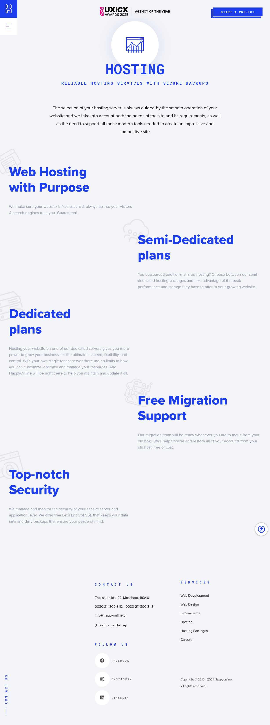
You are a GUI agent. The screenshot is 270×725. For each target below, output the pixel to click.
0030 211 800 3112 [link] (109, 606)
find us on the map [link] (111, 625)
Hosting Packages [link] (194, 630)
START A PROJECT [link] (236, 13)
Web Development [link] (195, 595)
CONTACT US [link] (6, 694)
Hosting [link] (186, 621)
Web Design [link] (190, 604)
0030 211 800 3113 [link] (139, 606)
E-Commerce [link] (191, 613)
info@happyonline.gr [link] (111, 615)
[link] (9, 9)
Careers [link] (186, 639)
